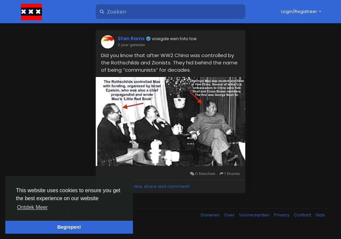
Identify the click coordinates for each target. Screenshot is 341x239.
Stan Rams (131, 38)
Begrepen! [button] (69, 227)
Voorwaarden (255, 215)
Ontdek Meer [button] (32, 207)
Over (230, 215)
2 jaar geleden (131, 44)
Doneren (211, 215)
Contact (303, 215)
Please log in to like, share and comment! (145, 186)
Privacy (282, 215)
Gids (320, 215)
